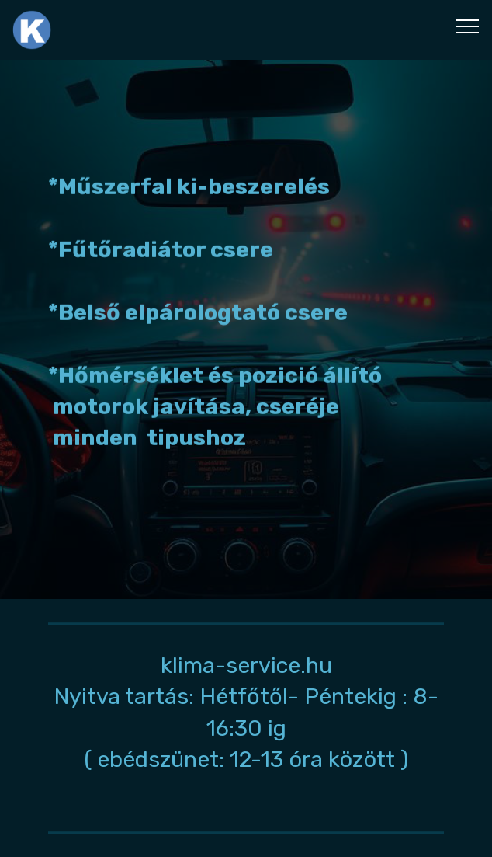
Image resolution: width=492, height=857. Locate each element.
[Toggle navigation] (468, 26)
